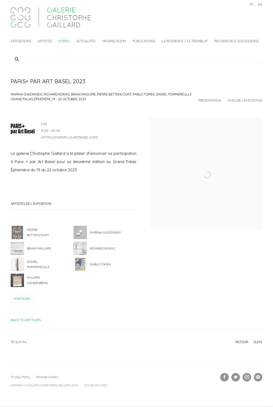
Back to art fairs (26, 320)
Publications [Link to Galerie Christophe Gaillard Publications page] (144, 41)
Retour (241, 342)
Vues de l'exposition (245, 100)
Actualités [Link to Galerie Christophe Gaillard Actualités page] (85, 41)
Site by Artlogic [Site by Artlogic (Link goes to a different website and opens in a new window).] (96, 385)
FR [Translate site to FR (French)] (251, 4)
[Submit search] (17, 58)
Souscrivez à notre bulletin (258, 377)
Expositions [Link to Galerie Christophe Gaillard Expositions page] (21, 41)
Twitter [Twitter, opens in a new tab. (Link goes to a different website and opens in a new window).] (235, 377)
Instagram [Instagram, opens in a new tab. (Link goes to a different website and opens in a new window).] (247, 377)
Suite (258, 342)
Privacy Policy (20, 377)
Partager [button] (22, 299)
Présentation (209, 100)
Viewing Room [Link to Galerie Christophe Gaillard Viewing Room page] (114, 41)
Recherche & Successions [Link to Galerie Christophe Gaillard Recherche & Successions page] (236, 41)
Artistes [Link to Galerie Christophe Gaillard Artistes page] (45, 41)
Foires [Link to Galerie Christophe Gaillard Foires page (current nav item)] (64, 41)
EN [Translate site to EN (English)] (260, 4)
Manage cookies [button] (47, 377)
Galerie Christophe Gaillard (51, 17)
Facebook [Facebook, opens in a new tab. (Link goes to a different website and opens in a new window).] (224, 377)
